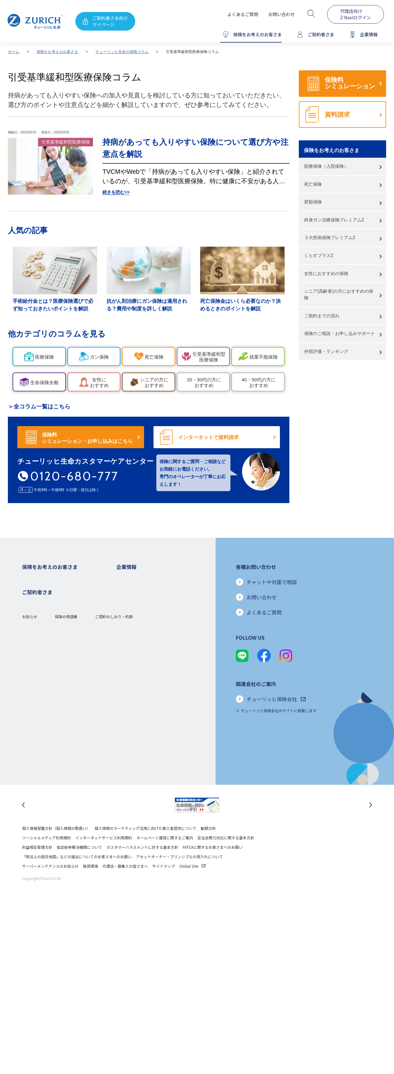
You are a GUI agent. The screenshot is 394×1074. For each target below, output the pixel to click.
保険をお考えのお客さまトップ (48, 579)
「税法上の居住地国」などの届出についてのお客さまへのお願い (77, 873)
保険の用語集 (66, 774)
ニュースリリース (131, 636)
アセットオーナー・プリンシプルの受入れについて (179, 873)
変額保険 (313, 201)
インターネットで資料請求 (208, 437)
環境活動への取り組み (135, 711)
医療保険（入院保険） (326, 166)
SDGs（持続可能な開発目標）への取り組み (153, 692)
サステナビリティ (131, 683)
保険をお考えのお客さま (57, 52)
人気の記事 (28, 230)
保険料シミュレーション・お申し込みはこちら (87, 438)
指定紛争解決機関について (79, 863)
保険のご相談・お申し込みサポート (339, 333)
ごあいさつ (125, 598)
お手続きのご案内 (37, 730)
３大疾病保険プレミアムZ (330, 237)
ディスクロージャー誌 (135, 617)
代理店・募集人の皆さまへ (125, 882)
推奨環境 (90, 882)
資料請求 (337, 114)
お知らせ (29, 774)
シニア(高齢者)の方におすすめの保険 (338, 294)
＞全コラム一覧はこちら (39, 406)
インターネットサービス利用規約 (103, 854)
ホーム (13, 52)
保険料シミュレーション (350, 83)
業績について (127, 607)
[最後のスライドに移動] (23, 821)
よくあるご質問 (242, 14)
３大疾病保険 (33, 617)
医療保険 (29, 607)
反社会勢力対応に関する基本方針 (225, 854)
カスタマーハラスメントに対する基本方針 (142, 863)
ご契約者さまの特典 (39, 674)
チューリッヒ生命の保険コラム (122, 52)
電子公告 (123, 626)
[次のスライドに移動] (370, 821)
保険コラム (31, 664)
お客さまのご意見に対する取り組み (146, 664)
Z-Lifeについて (34, 749)
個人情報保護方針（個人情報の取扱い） (56, 845)
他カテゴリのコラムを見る (57, 333)
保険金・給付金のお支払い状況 (142, 674)
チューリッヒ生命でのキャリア (142, 721)
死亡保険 (313, 184)
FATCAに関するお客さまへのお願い (212, 863)
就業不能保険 (33, 626)
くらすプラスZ (318, 255)
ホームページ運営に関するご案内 (164, 854)
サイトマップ (163, 882)
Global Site (192, 882)
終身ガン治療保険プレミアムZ (334, 219)
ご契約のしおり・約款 (114, 774)
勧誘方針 (208, 845)
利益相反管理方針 (37, 863)
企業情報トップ (129, 579)
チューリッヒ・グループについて (144, 645)
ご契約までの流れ (321, 315)
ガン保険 (29, 598)
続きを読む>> (116, 192)
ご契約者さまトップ (39, 711)
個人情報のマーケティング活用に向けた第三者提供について (145, 845)
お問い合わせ (281, 14)
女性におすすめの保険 (326, 273)
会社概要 (123, 588)
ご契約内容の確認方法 (41, 740)
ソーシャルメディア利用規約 (46, 854)
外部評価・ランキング (326, 351)
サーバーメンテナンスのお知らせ (50, 882)
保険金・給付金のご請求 (43, 721)
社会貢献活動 (127, 702)
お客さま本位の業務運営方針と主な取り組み (154, 655)
